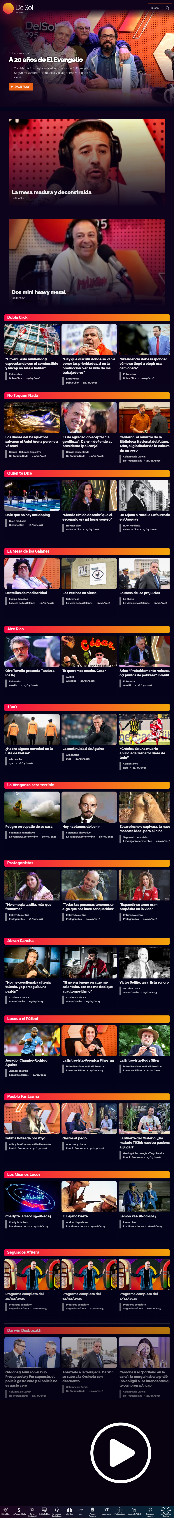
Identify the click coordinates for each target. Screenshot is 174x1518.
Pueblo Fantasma (92, 1515)
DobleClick (5, 1514)
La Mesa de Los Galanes (56, 1515)
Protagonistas (120, 1514)
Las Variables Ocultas (166, 1515)
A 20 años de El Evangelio (45, 59)
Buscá (155, 8)
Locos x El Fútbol (134, 1514)
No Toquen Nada (19, 1514)
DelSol (24, 7)
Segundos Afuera (150, 1515)
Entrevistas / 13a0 (20, 53)
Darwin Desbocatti (32, 1515)
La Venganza (106, 1514)
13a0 (80, 1514)
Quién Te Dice (44, 1514)
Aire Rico (69, 1514)
